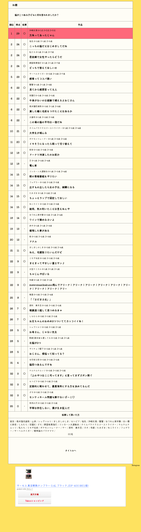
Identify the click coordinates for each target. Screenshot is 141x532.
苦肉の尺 (33, 402)
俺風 (31, 294)
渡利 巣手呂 (35, 305)
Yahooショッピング (34, 500)
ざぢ (31, 392)
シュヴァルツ (35, 327)
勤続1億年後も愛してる (40, 337)
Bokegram (136, 465)
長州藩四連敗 (35, 106)
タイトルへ (70, 450)
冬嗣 (31, 279)
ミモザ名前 (34, 258)
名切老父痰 (34, 359)
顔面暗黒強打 (35, 62)
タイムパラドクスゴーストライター (46, 127)
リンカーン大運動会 (38, 171)
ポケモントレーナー (38, 138)
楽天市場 (34, 494)
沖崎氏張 (33, 30)
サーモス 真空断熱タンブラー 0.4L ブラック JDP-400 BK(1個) (53, 485)
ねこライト (34, 203)
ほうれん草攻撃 (36, 214)
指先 (31, 41)
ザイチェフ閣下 (36, 348)
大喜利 (32, 117)
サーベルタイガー (37, 73)
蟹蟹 (31, 84)
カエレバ (29, 489)
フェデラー (34, 182)
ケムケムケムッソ (37, 370)
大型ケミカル (35, 268)
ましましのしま (36, 247)
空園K (32, 95)
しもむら (33, 316)
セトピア (33, 381)
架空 (31, 149)
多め (31, 225)
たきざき (33, 193)
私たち (32, 51)
